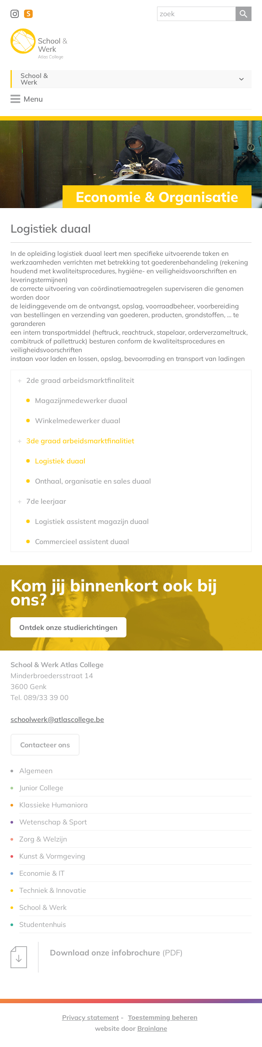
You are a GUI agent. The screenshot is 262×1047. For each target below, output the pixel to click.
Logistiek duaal (60, 460)
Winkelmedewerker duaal (77, 420)
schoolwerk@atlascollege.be (57, 719)
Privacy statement (90, 1017)
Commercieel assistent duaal (82, 541)
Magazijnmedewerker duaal (81, 400)
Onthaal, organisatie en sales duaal (93, 481)
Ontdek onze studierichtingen (68, 627)
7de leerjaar (46, 501)
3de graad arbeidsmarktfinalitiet (80, 440)
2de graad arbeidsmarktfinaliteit (80, 380)
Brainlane (152, 1028)
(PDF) (96, 957)
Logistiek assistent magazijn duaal (92, 521)
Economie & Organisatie (157, 196)
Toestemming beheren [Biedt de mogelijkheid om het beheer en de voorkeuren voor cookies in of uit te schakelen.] (163, 1017)
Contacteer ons (45, 744)
